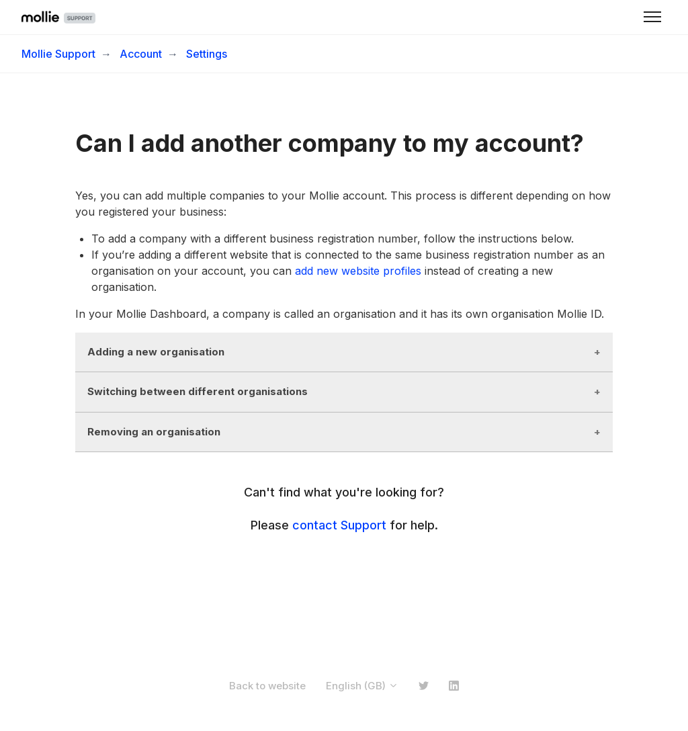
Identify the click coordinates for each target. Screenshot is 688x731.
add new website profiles (358, 270)
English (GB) (362, 685)
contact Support (339, 525)
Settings (206, 53)
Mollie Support (58, 53)
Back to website (267, 685)
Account (141, 53)
